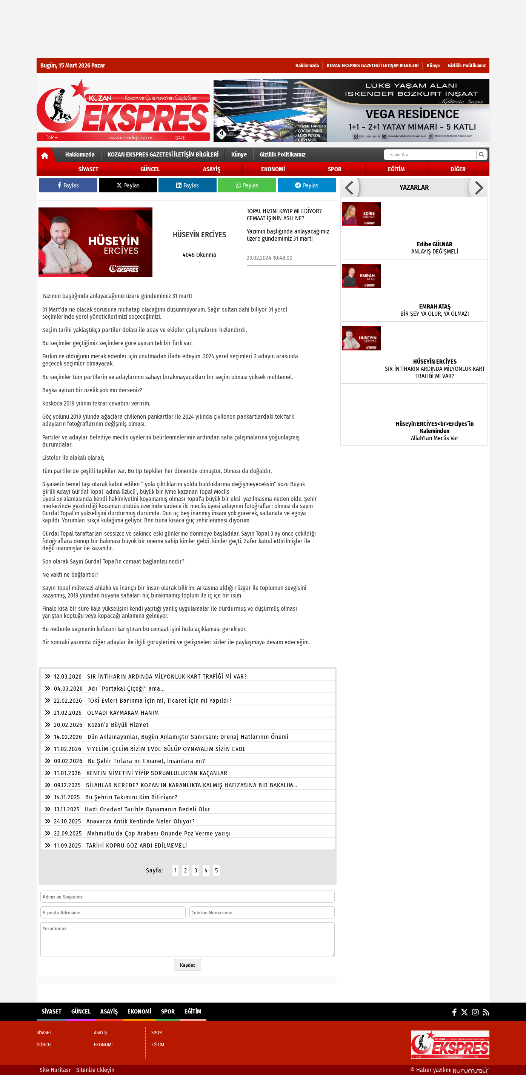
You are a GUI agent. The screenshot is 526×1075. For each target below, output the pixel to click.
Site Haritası (55, 1069)
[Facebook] (454, 1012)
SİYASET (88, 169)
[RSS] (486, 1012)
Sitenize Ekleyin (95, 1069)
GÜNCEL (150, 169)
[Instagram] (475, 1012)
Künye (433, 65)
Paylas (68, 185)
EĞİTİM (396, 169)
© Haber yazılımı (449, 1069)
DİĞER (458, 169)
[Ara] (481, 154)
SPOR (334, 169)
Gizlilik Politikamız (467, 65)
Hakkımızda (307, 65)
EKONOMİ (273, 169)
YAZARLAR (414, 187)
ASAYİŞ (211, 169)
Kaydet (187, 965)
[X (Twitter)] (464, 1012)
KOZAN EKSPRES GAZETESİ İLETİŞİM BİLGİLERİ (373, 65)
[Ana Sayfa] (47, 156)
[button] (349, 187)
